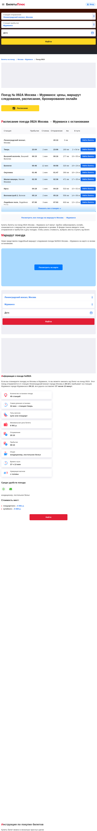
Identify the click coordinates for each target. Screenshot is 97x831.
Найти (48, 41)
